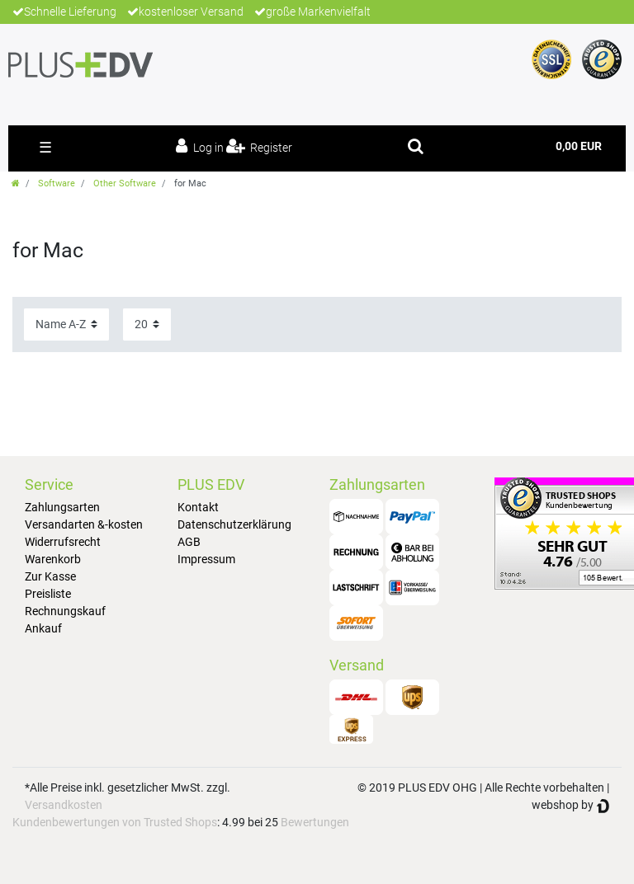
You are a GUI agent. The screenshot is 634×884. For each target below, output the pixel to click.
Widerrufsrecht (63, 541)
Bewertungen (315, 822)
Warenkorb (53, 559)
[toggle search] (415, 146)
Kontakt (198, 507)
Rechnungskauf (65, 611)
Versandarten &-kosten (84, 524)
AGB (189, 541)
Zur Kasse (50, 576)
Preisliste (48, 593)
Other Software (124, 183)
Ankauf (43, 628)
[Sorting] (66, 324)
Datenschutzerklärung (234, 524)
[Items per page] (147, 324)
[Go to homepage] (16, 183)
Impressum (206, 559)
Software (56, 183)
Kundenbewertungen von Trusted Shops (114, 822)
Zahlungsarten (62, 507)
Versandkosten (63, 804)
